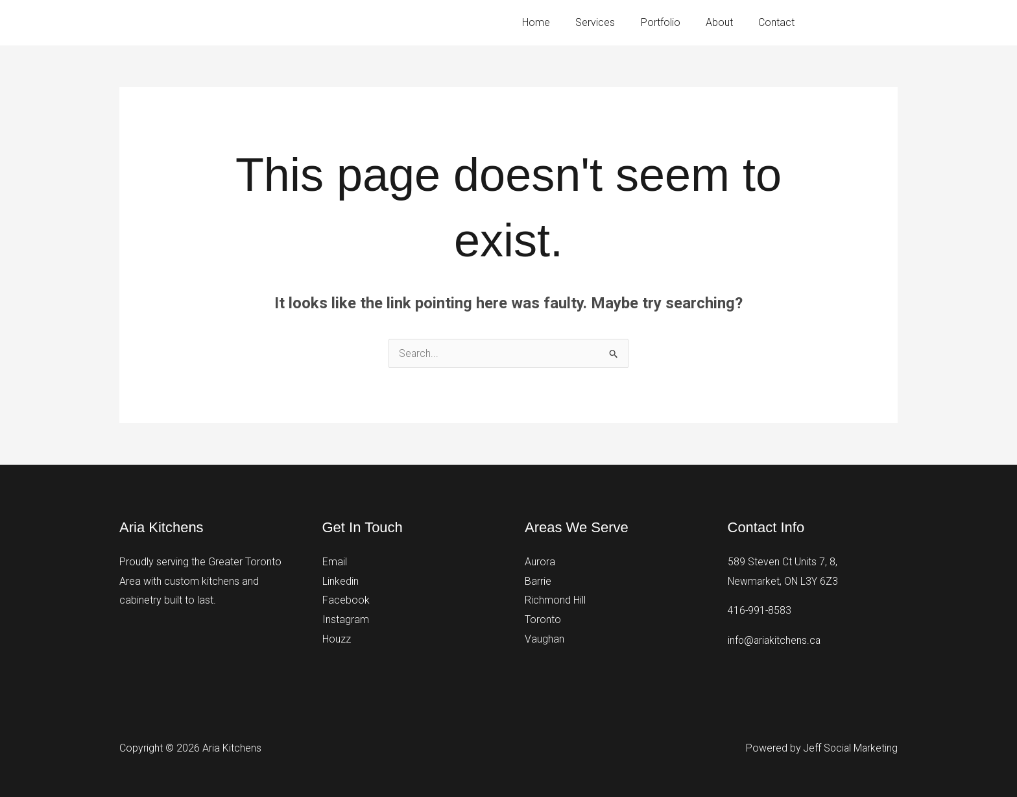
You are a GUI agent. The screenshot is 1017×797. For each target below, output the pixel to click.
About (726, 22)
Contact (779, 22)
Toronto (543, 619)
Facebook (346, 600)
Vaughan (544, 639)
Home (557, 22)
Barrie (538, 581)
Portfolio (672, 22)
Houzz (336, 639)
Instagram (345, 619)
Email (334, 562)
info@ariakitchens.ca (775, 640)
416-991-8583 (869, 22)
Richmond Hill (555, 600)
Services (612, 22)
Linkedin (340, 581)
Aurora (540, 562)
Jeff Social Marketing (849, 748)
